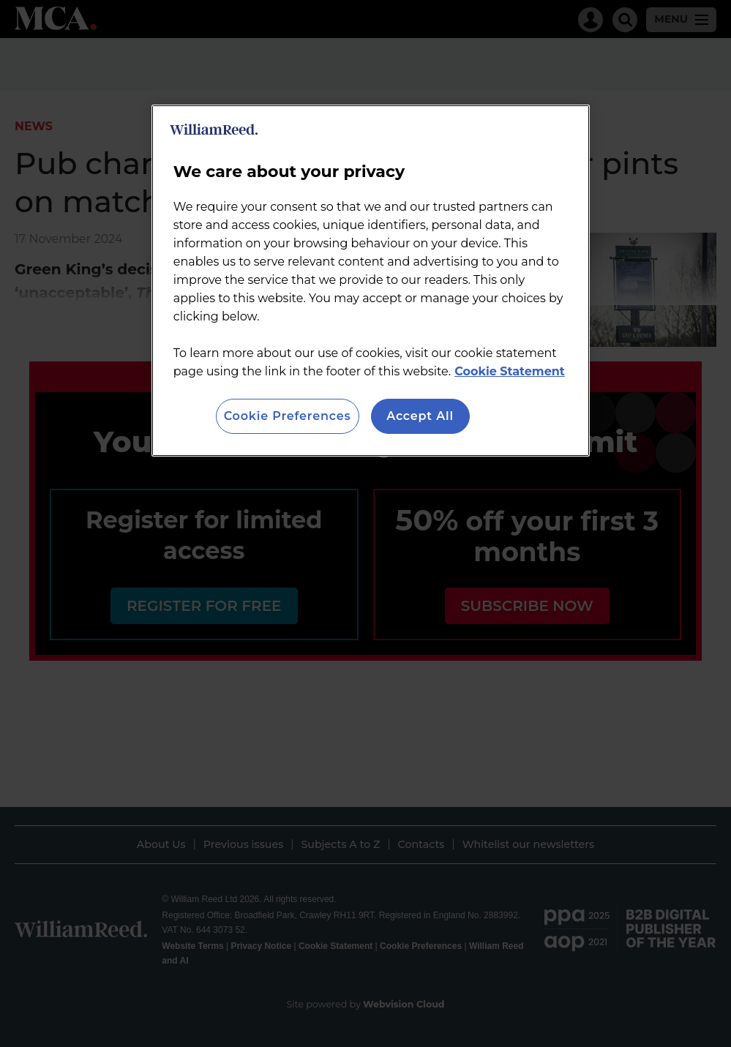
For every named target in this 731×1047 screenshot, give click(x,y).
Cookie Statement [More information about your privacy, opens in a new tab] (509, 371)
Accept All (420, 416)
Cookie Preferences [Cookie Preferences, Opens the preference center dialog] (287, 416)
